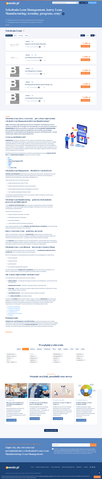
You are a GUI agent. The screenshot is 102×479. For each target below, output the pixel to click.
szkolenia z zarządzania (14, 308)
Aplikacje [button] (19, 349)
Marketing (32, 362)
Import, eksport (11, 362)
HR (8, 360)
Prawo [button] (71, 349)
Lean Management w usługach (33, 71)
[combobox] (35, 46)
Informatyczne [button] (47, 349)
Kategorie (84, 2)
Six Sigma (10, 315)
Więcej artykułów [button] (51, 430)
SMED (9, 164)
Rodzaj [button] (77, 349)
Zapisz (93, 445)
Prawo (55, 360)
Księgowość (33, 358)
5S (8, 157)
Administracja (10, 354)
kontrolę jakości (18, 313)
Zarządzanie (80, 360)
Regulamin (79, 467)
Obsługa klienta (57, 356)
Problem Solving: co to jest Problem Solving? (84, 403)
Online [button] (15, 35)
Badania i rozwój (11, 356)
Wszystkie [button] (9, 35)
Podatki (55, 358)
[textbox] (35, 47)
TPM (9, 166)
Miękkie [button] (59, 349)
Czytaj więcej (11, 420)
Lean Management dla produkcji (34, 98)
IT (30, 354)
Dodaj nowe (92, 2)
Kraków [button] (26, 35)
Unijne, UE (79, 356)
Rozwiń (8, 25)
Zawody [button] (82, 349)
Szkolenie (28, 41)
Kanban (10, 162)
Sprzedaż (79, 354)
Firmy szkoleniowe (55, 467)
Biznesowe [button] (25, 349)
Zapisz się (85, 46)
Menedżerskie (56, 354)
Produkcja (56, 362)
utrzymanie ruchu (12, 311)
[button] (83, 35)
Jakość (32, 356)
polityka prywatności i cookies (46, 476)
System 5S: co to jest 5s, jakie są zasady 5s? (62, 403)
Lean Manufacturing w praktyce (34, 57)
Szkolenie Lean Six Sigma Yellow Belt (35, 44)
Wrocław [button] (21, 35)
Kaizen (10, 159)
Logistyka (32, 360)
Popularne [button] (66, 349)
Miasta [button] (54, 349)
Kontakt (86, 467)
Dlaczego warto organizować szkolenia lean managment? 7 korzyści (15, 404)
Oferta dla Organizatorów (68, 467)
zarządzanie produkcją (14, 310)
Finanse (9, 358)
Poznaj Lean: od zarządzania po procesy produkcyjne (39, 403)
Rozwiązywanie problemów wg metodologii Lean (38, 84)
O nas (32, 467)
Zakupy (79, 358)
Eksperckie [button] (39, 349)
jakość (9, 313)
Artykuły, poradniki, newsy (42, 467)
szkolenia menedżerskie (14, 306)
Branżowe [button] (32, 349)
